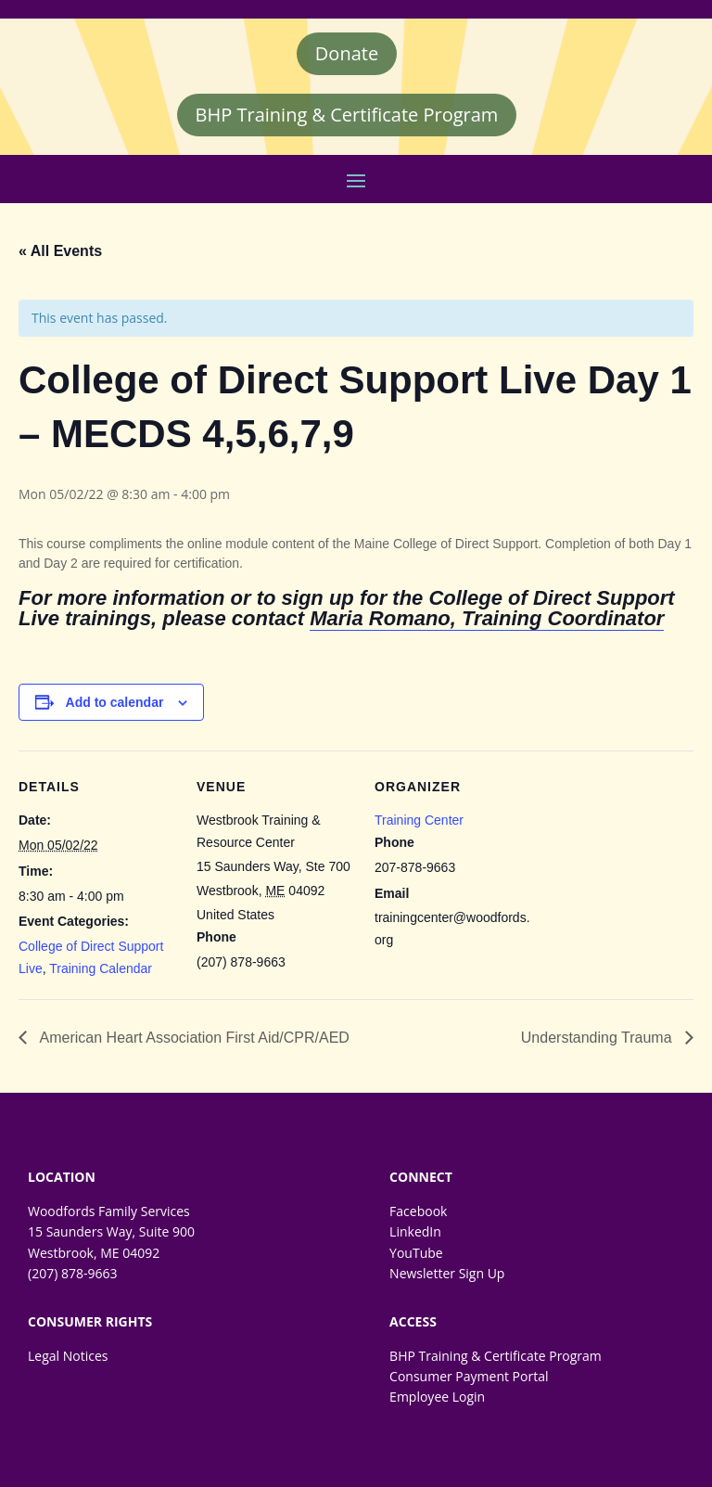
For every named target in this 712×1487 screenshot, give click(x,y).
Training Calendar (100, 968)
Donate (346, 53)
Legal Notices (68, 1356)
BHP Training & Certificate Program (347, 114)
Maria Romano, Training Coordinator (487, 618)
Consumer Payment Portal (468, 1376)
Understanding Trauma (598, 1037)
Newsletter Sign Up (446, 1273)
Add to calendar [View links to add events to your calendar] (115, 702)
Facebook (418, 1211)
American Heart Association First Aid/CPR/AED (193, 1037)
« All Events (60, 251)
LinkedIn (415, 1231)
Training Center (419, 820)
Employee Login (437, 1396)
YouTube (416, 1253)
